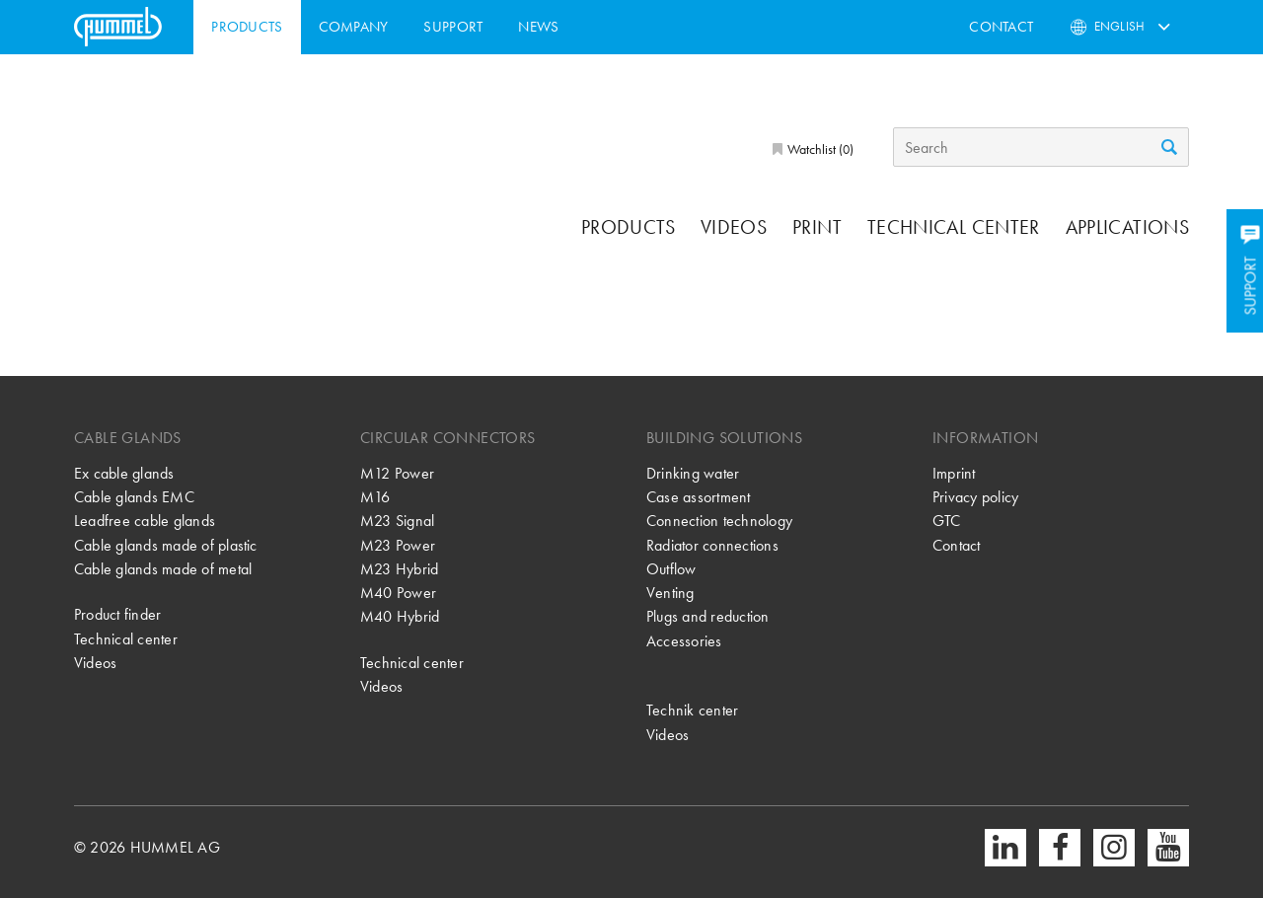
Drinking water (692, 473)
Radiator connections (712, 545)
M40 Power (398, 592)
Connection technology (719, 520)
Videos (734, 227)
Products (246, 27)
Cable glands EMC (134, 496)
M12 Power (397, 473)
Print (817, 227)
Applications (1127, 227)
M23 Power (397, 545)
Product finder (117, 614)
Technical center (953, 227)
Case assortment (698, 496)
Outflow (671, 569)
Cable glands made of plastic (166, 545)
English (1119, 26)
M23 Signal (397, 520)
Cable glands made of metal (163, 569)
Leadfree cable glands (144, 520)
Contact (1001, 27)
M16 (375, 496)
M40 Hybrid (399, 616)
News (538, 27)
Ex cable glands (124, 473)
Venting (670, 592)
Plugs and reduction (708, 616)
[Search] (1041, 147)
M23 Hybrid (399, 569)
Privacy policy (975, 496)
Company (354, 27)
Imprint (954, 473)
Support (453, 27)
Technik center (692, 710)
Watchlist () (819, 149)
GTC (946, 520)
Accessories (684, 641)
